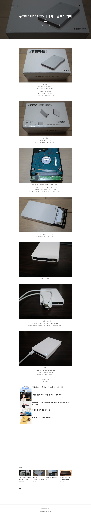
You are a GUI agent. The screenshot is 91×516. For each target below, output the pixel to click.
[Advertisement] (45, 441)
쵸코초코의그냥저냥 (45, 509)
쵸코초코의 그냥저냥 (13, 5)
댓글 (20, 488)
